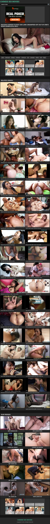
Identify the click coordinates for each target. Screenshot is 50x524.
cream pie (23, 57)
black (44, 57)
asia (41, 57)
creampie (32, 57)
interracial (7, 57)
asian (3, 57)
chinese (13, 57)
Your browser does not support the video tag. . (25, 42)
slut (28, 57)
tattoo (37, 57)
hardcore (18, 57)
